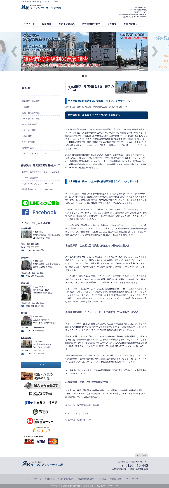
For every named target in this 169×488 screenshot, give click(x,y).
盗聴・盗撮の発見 (30, 124)
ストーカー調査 (29, 130)
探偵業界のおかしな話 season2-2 (37, 189)
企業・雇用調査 (29, 142)
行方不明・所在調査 (31, 118)
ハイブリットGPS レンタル (34, 153)
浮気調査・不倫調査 (31, 101)
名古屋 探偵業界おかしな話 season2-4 (40, 172)
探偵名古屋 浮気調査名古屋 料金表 (82, 405)
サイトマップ (132, 479)
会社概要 (103, 479)
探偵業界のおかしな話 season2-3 (37, 183)
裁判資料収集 (28, 148)
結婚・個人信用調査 (31, 113)
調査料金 (51, 479)
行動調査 (26, 107)
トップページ (36, 479)
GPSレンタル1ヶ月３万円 (76, 413)
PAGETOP (141, 456)
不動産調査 (27, 136)
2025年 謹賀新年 (30, 178)
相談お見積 (116, 479)
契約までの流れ (66, 479)
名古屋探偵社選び (86, 479)
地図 (48, 238)
